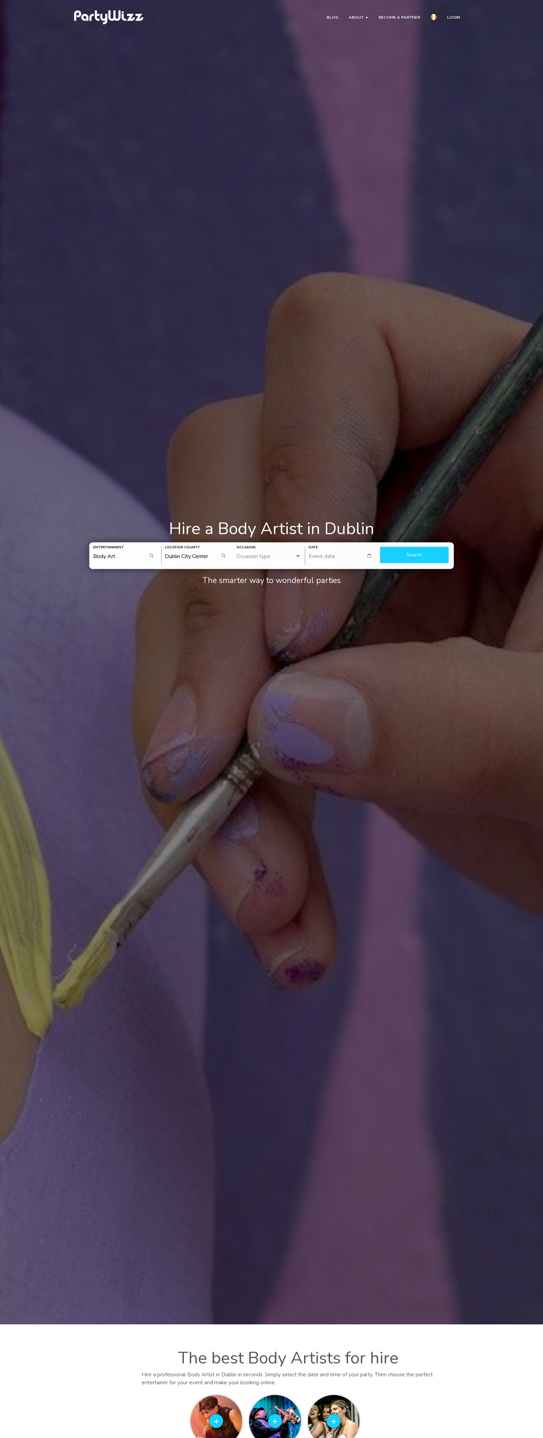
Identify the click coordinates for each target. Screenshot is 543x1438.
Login (453, 17)
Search (414, 555)
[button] (433, 18)
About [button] (358, 17)
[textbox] (343, 556)
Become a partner (399, 17)
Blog (332, 17)
